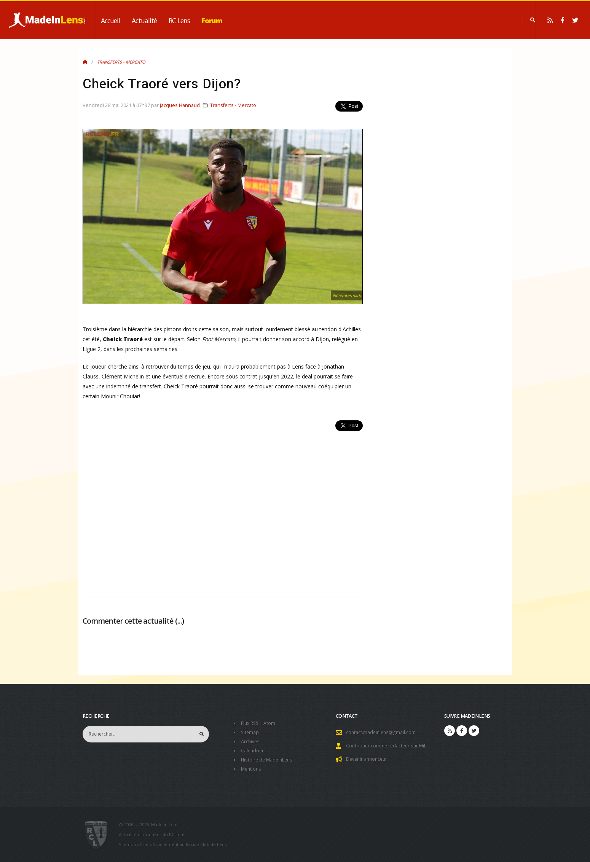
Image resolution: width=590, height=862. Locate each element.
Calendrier (253, 750)
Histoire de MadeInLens (268, 760)
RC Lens (179, 20)
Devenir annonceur (368, 759)
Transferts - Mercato (121, 62)
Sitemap (250, 732)
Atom (271, 723)
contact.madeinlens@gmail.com (382, 732)
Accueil (110, 20)
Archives (250, 741)
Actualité (144, 20)
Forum (212, 20)
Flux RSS (250, 723)
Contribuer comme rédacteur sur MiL (388, 745)
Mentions (252, 769)
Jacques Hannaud (180, 105)
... (179, 621)
